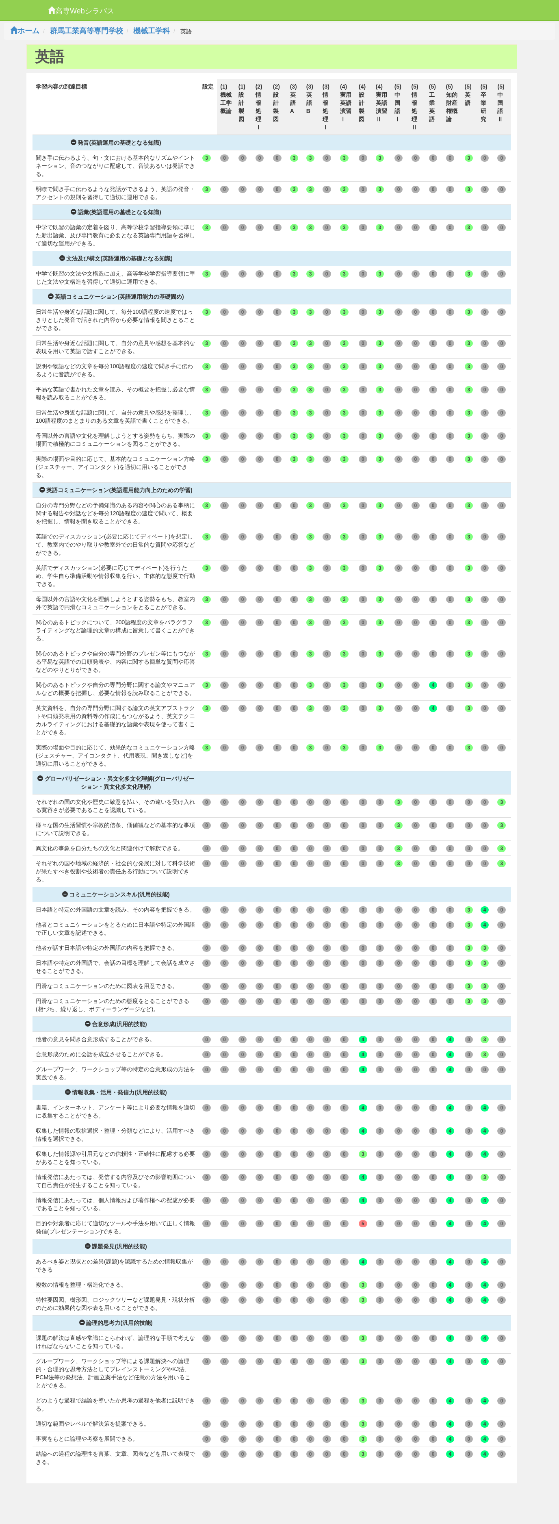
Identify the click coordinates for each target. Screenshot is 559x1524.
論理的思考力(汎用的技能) (116, 1323)
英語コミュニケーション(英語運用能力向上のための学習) (116, 490)
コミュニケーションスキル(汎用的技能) (116, 894)
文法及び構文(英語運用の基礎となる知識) (116, 258)
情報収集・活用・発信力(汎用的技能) (116, 1092)
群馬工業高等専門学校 (86, 31)
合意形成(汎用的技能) (116, 1024)
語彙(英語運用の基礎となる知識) (116, 212)
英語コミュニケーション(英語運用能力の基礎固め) (116, 296)
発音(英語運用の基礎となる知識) (116, 142)
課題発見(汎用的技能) (116, 1246)
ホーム (24, 31)
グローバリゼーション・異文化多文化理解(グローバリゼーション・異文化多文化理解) (116, 782)
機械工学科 (151, 31)
